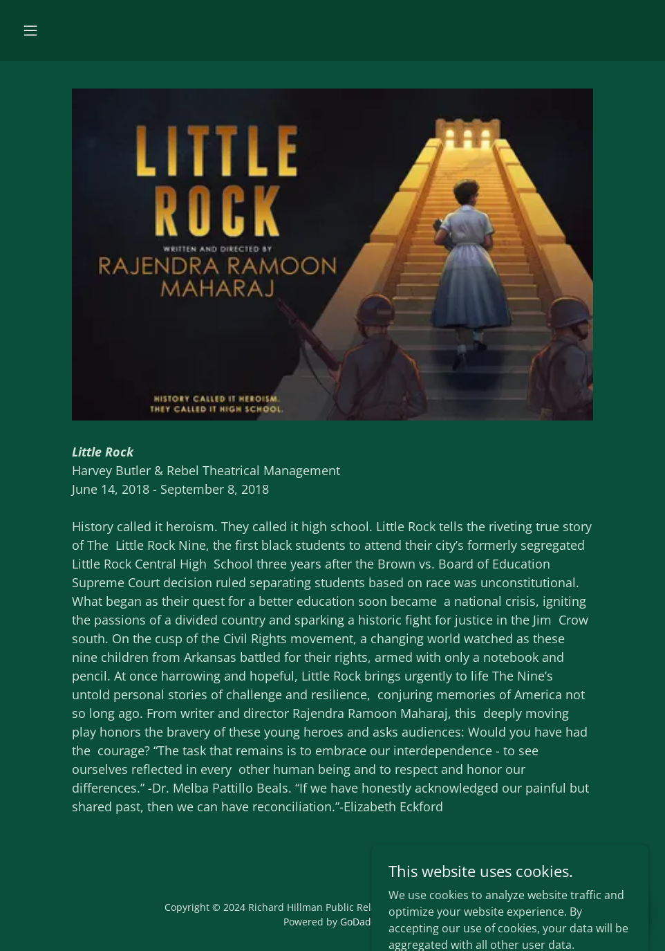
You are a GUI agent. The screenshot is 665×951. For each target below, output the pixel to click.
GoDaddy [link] (361, 921)
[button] (30, 30)
